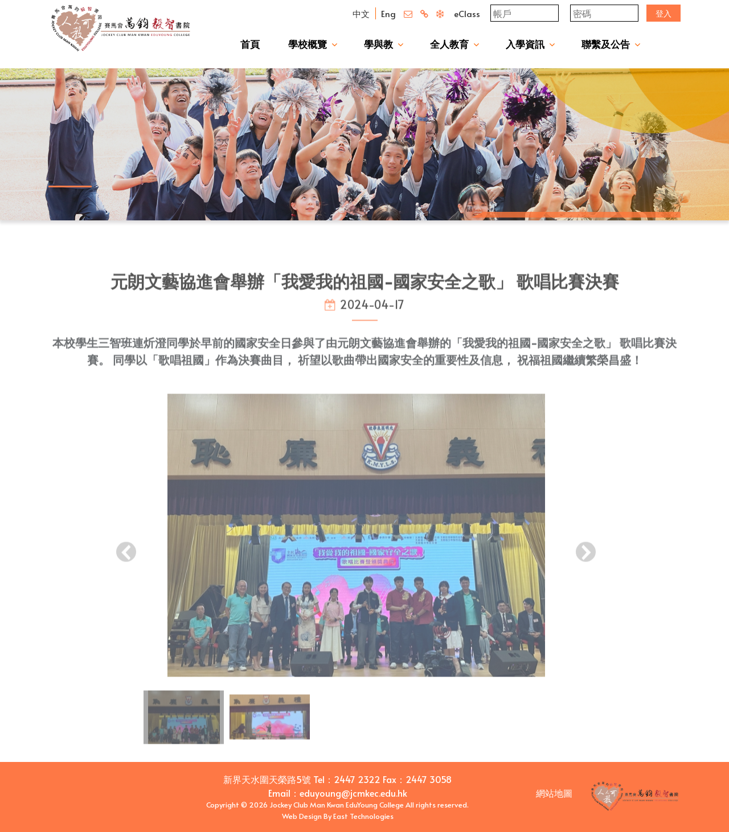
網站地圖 (554, 792)
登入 (663, 13)
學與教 (378, 44)
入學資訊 (525, 44)
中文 (361, 13)
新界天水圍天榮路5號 (267, 779)
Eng (388, 13)
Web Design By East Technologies (338, 816)
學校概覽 (307, 44)
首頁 (250, 44)
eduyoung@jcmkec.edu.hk (353, 792)
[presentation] (126, 561)
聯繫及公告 (605, 44)
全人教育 (449, 44)
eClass (467, 13)
